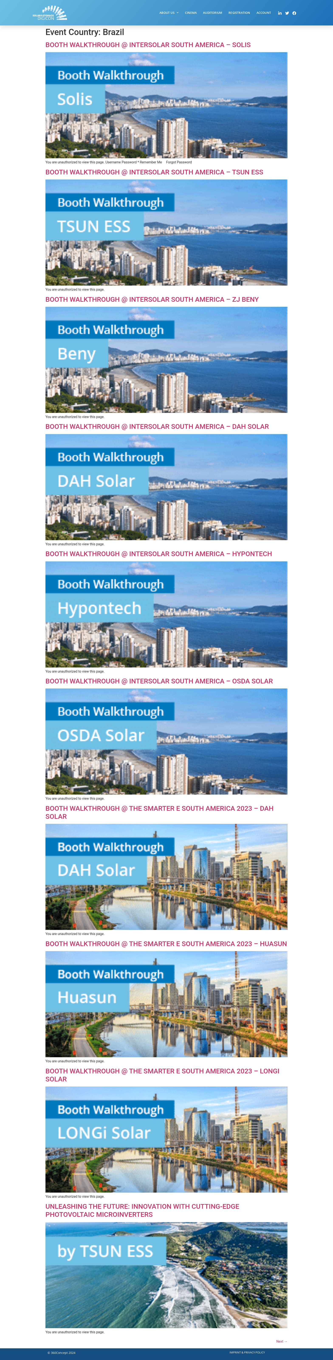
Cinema (191, 13)
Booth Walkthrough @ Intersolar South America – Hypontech (158, 554)
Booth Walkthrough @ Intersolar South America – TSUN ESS (154, 172)
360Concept (59, 1353)
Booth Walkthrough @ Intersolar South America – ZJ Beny (152, 299)
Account (264, 13)
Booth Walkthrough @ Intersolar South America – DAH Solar (157, 426)
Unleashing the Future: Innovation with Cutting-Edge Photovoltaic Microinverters (142, 1210)
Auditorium (212, 13)
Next (282, 1341)
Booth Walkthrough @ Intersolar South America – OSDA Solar (159, 681)
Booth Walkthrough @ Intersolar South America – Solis (148, 45)
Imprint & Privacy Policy (247, 1352)
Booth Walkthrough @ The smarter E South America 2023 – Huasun (166, 944)
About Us (169, 13)
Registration (239, 13)
